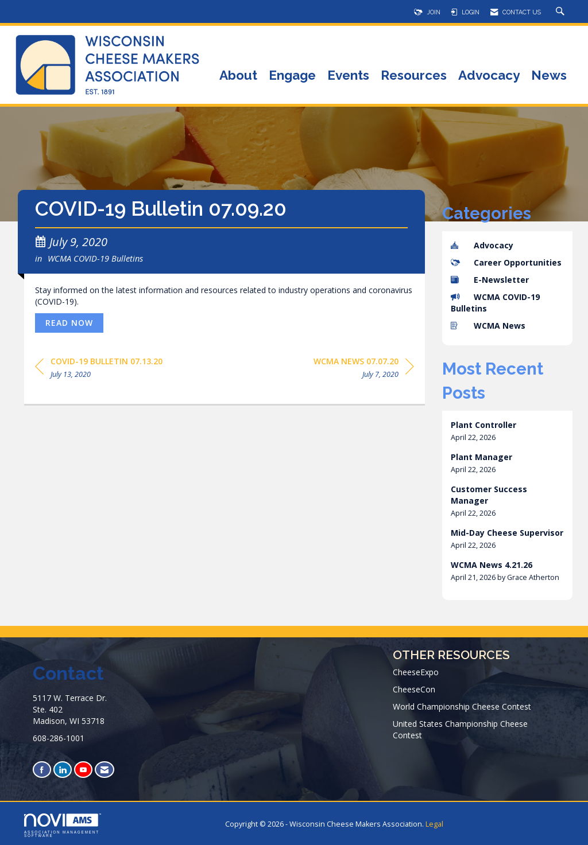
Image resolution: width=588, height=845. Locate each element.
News (549, 76)
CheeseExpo (416, 672)
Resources (414, 76)
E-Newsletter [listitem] (490, 279)
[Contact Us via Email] (104, 769)
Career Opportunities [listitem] (506, 262)
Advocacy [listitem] (482, 245)
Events (348, 76)
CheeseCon (414, 689)
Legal (434, 824)
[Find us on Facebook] (42, 769)
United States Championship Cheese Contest (460, 729)
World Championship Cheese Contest (462, 706)
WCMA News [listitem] (488, 325)
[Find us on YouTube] (83, 769)
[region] (364, 370)
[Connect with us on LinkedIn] (62, 769)
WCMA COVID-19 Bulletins (95, 258)
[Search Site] (561, 12)
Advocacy (489, 76)
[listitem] (507, 431)
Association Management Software (62, 825)
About (238, 76)
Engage (292, 76)
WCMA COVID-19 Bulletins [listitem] (495, 302)
